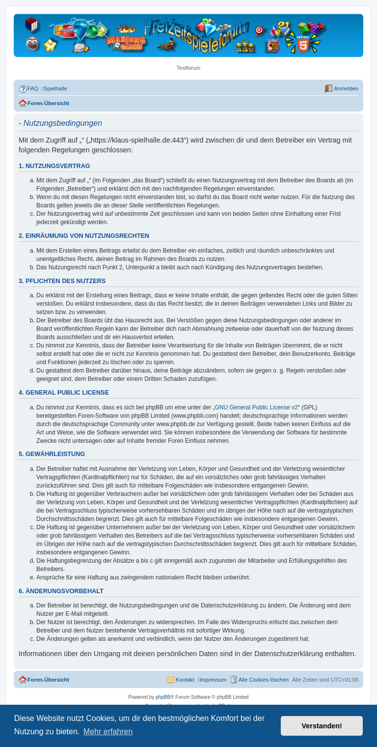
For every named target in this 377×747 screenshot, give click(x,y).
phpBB (163, 697)
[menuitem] (28, 88)
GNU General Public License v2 (256, 407)
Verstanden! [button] (322, 726)
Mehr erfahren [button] (108, 731)
